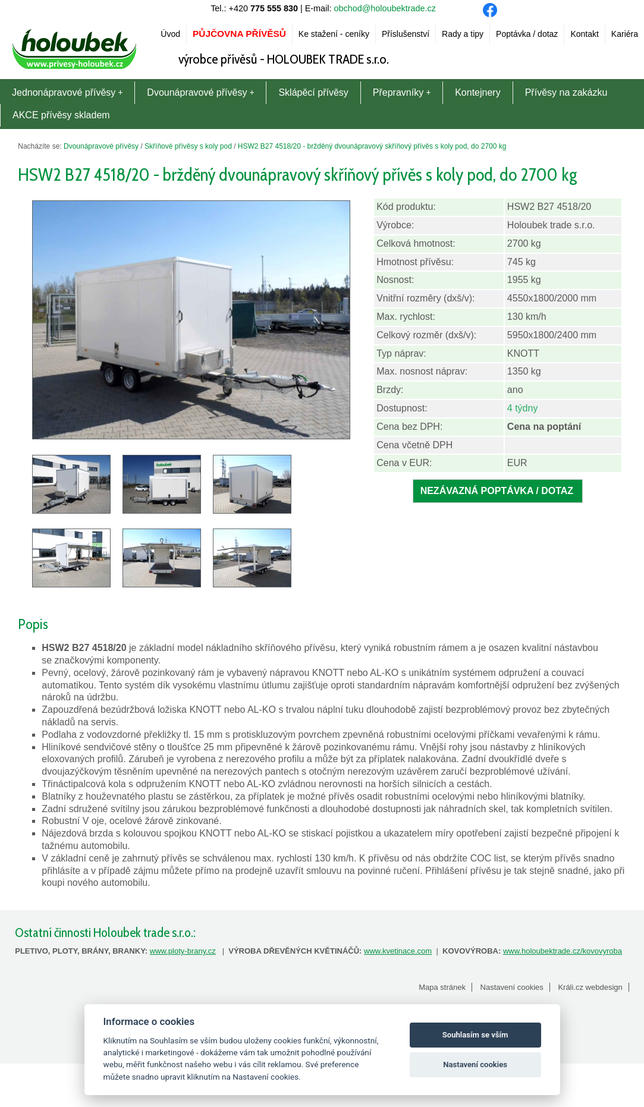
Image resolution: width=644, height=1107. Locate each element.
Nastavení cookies (512, 987)
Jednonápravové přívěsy (67, 92)
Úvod (170, 34)
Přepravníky (402, 92)
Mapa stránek (442, 987)
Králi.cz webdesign (590, 987)
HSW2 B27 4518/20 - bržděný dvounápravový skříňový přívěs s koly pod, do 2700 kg (372, 146)
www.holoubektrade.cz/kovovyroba (562, 950)
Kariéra (624, 34)
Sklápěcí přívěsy (313, 92)
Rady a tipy (462, 34)
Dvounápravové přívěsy (200, 92)
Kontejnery (478, 92)
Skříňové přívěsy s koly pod (188, 146)
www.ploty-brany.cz (183, 950)
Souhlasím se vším (475, 1034)
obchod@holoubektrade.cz (385, 8)
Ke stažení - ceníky (334, 34)
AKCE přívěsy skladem (61, 115)
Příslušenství (405, 34)
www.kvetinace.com (398, 950)
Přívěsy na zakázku (566, 92)
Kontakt (584, 34)
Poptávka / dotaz (527, 34)
